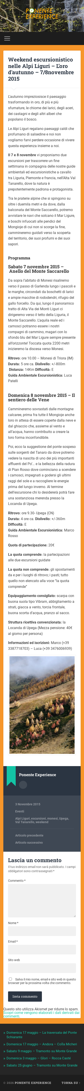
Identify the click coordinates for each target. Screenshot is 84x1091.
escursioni (38, 818)
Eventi (19, 811)
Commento (17, 880)
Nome (13, 923)
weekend (42, 822)
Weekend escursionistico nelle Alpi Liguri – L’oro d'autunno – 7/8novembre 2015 (41, 69)
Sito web (14, 960)
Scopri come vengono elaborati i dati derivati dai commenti (41, 1014)
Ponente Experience (33, 1083)
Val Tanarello (24, 822)
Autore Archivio (23, 785)
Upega (63, 818)
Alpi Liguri (22, 818)
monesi (52, 818)
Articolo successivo (29, 842)
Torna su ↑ (71, 1083)
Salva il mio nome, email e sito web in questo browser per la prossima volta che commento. (42, 981)
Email (13, 941)
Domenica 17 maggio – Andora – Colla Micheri (41, 1044)
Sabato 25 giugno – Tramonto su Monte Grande (42, 1065)
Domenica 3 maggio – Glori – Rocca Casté (38, 1058)
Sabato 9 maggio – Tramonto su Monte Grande (41, 1051)
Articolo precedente (29, 835)
